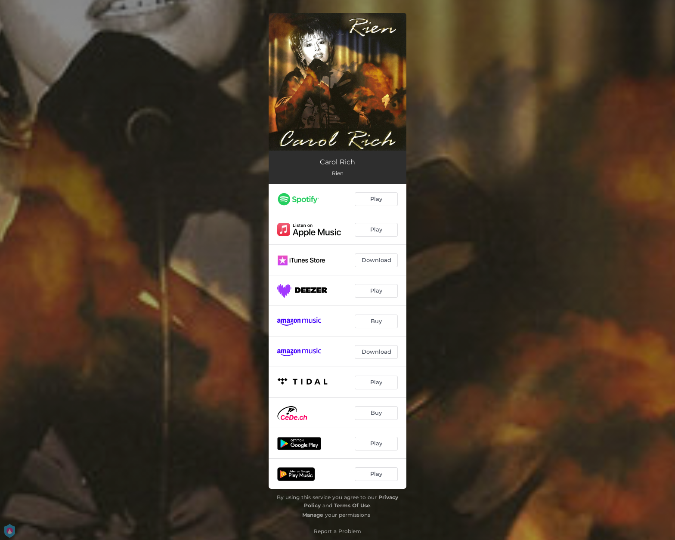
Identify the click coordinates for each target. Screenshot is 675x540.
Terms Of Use (352, 505)
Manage (312, 515)
